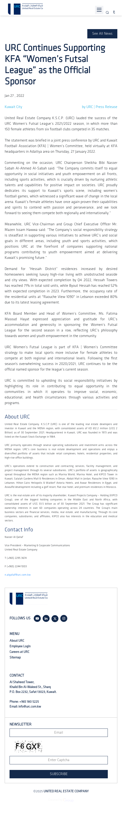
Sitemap (15, 657)
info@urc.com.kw (29, 706)
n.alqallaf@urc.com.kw (17, 574)
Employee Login (20, 646)
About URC (17, 640)
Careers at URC (19, 651)
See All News (102, 33)
